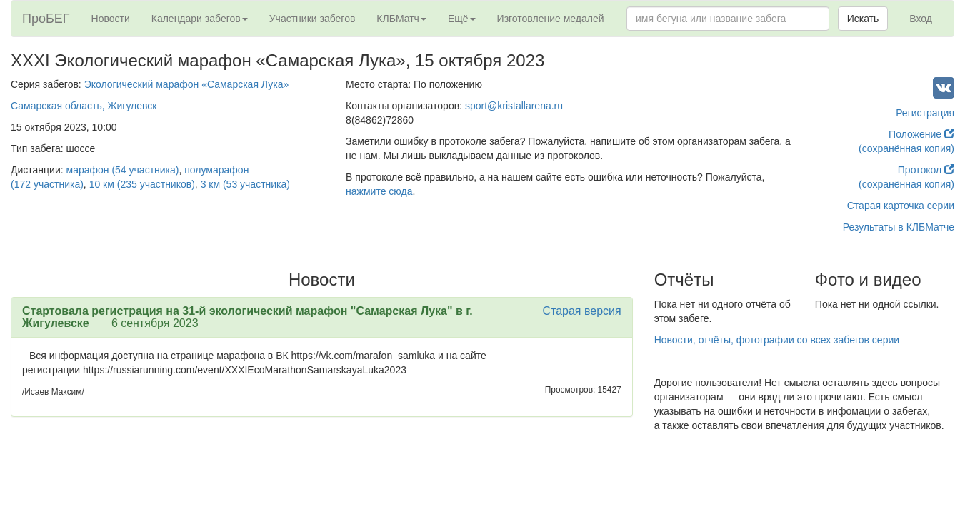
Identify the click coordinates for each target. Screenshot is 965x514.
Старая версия (581, 311)
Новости (110, 18)
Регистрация (925, 113)
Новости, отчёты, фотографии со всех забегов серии (776, 340)
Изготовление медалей (550, 18)
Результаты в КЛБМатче (898, 227)
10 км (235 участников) (142, 184)
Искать (863, 18)
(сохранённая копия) (906, 148)
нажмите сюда (379, 191)
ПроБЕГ (46, 18)
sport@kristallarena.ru (514, 105)
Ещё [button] (462, 18)
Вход (920, 18)
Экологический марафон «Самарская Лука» (186, 84)
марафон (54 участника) (122, 170)
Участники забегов (312, 18)
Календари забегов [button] (199, 18)
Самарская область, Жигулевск (83, 105)
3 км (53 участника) (245, 184)
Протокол (926, 170)
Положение (921, 134)
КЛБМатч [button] (401, 18)
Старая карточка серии (900, 205)
